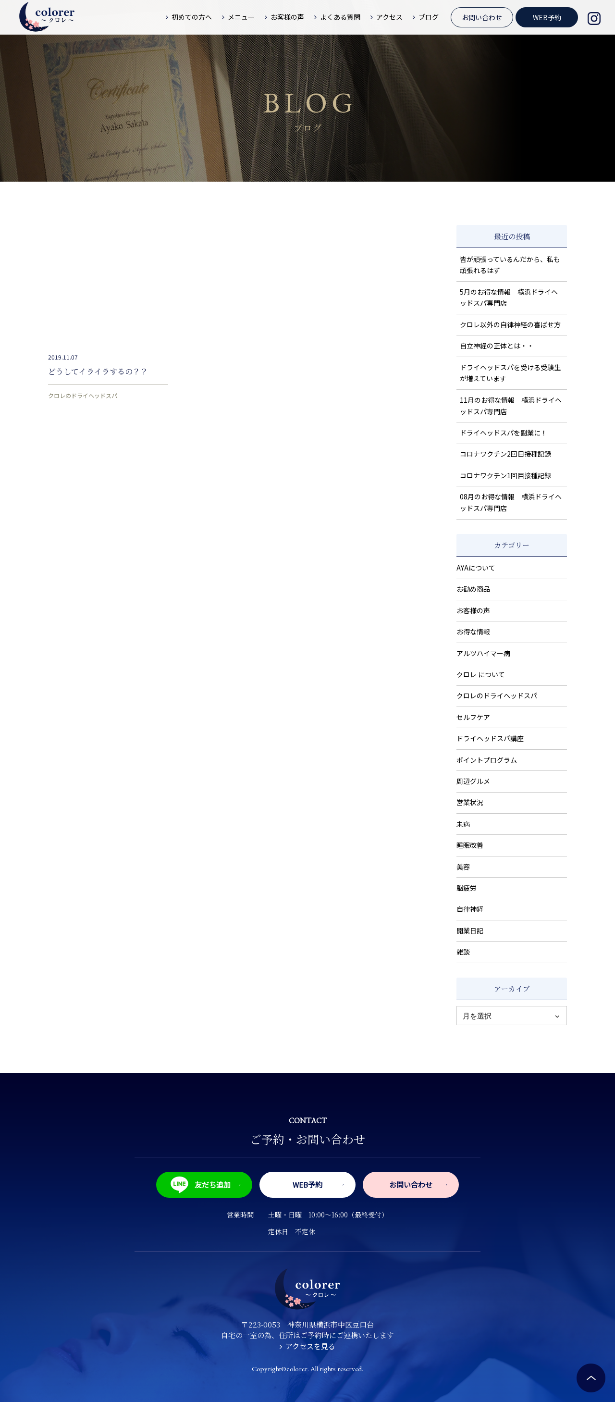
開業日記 (469, 930)
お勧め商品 (473, 589)
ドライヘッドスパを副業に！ (503, 432)
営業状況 (469, 802)
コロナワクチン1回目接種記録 (505, 475)
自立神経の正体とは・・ (497, 345)
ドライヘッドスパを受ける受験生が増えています (510, 373)
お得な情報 (473, 631)
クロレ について (480, 674)
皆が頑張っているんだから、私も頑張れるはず (510, 264)
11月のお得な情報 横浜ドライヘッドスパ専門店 (511, 405)
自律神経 (469, 909)
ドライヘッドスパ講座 (490, 738)
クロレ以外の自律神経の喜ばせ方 (510, 324)
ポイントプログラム (486, 760)
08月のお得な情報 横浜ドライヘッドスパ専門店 (511, 502)
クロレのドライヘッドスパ (82, 395)
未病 (463, 824)
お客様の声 (473, 610)
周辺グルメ (473, 781)
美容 (463, 866)
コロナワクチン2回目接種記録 (505, 454)
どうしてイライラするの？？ (98, 371)
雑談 (463, 951)
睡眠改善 (469, 845)
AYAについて (475, 567)
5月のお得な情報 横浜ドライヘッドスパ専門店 (509, 297)
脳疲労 (466, 888)
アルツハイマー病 (483, 653)
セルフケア (473, 717)
